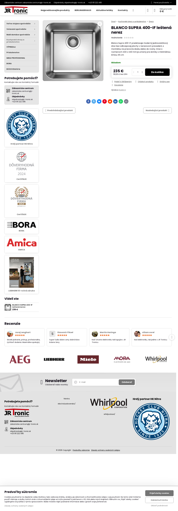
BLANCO (122, 90)
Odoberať (127, 382)
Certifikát (21, 179)
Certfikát (21, 214)
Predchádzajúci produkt (59, 110)
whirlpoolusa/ (109, 414)
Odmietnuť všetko (159, 500)
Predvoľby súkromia (81, 450)
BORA (21, 230)
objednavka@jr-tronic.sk (20, 431)
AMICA (21, 249)
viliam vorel (148, 332)
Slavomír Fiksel (65, 332)
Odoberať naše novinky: (56, 384)
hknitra (67, 398)
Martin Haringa (108, 332)
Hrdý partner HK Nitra (22, 143)
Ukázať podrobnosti (159, 505)
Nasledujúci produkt (157, 110)
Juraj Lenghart (23, 332)
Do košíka (157, 72)
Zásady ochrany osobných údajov (105, 450)
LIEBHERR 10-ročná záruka (21, 290)
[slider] (129, 38)
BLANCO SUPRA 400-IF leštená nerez (22, 306)
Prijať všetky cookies (159, 493)
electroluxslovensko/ (66, 403)
